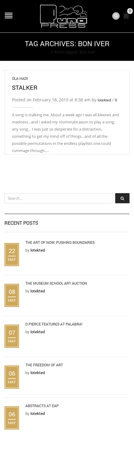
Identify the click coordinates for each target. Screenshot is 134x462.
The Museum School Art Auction (56, 283)
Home (43, 52)
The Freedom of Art (44, 364)
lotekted (104, 100)
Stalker (24, 87)
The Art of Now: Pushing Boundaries (60, 242)
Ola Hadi (20, 78)
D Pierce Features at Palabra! (53, 324)
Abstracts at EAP (42, 405)
